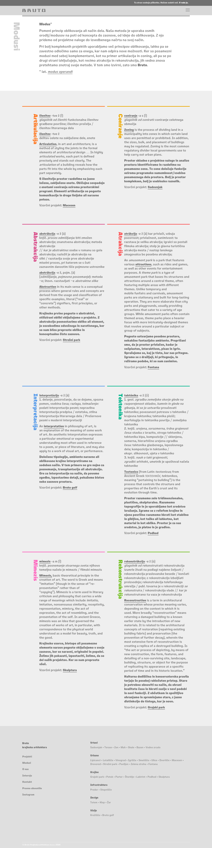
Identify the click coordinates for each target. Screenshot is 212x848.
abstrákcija (47, 273)
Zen (116, 747)
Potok (109, 777)
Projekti (27, 756)
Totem (93, 802)
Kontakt (27, 782)
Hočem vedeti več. (169, 3)
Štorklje (129, 777)
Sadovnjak (96, 747)
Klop (102, 802)
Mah (123, 747)
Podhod (151, 777)
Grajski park (97, 777)
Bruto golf (108, 815)
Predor (94, 790)
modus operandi (60, 72)
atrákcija (130, 234)
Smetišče (144, 760)
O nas (25, 769)
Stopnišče (106, 790)
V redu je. (183, 3)
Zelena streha (138, 764)
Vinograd (120, 760)
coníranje (131, 116)
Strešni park (110, 764)
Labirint (140, 777)
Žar (109, 802)
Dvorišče (164, 760)
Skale (131, 747)
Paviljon (123, 764)
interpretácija (49, 395)
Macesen (177, 760)
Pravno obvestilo (32, 788)
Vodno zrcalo (153, 747)
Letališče (108, 760)
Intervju (27, 775)
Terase (108, 747)
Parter (119, 777)
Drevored (95, 764)
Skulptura (164, 777)
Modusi (26, 763)
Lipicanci (95, 760)
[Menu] (188, 10)
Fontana (153, 764)
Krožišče (95, 815)
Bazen (139, 747)
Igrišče (132, 760)
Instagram (28, 794)
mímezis (45, 561)
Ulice (154, 760)
